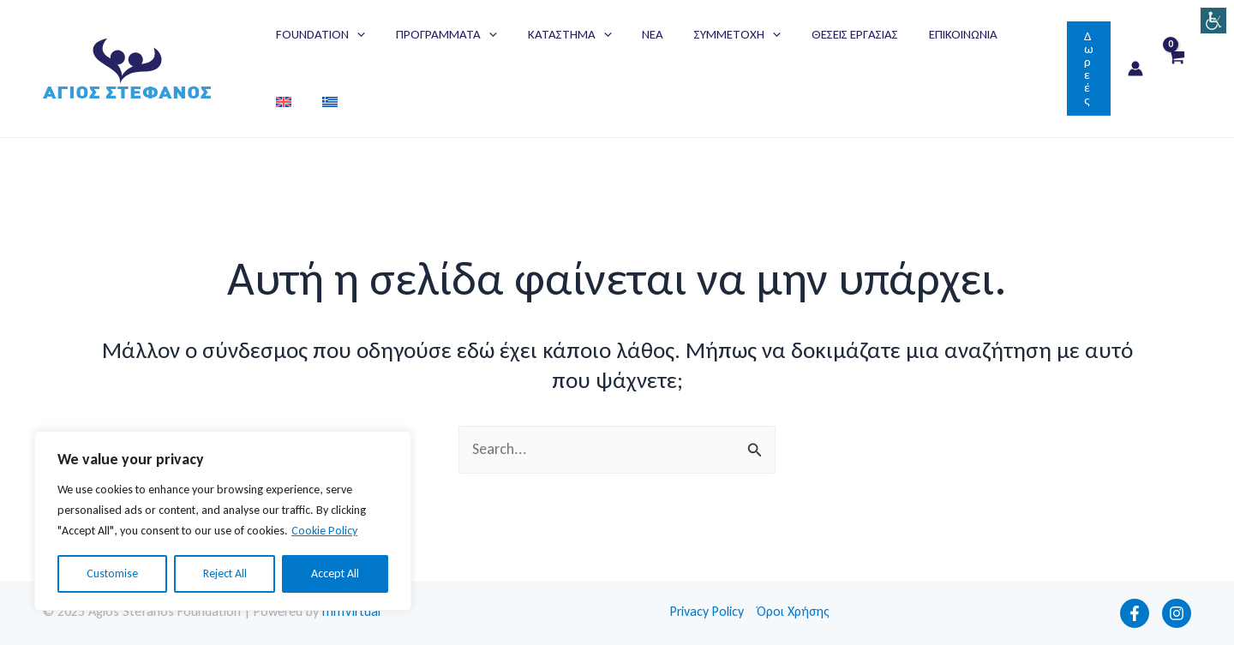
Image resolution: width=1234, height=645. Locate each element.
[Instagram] (1176, 613)
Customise (112, 573)
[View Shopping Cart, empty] (1175, 69)
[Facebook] (1134, 613)
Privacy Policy (707, 611)
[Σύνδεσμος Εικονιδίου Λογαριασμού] (1135, 68)
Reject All (225, 573)
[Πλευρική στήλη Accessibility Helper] (1213, 20)
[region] (222, 521)
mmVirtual (351, 611)
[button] (1089, 68)
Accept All (335, 573)
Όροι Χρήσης (794, 611)
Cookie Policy (324, 530)
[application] (354, 34)
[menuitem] (998, 34)
